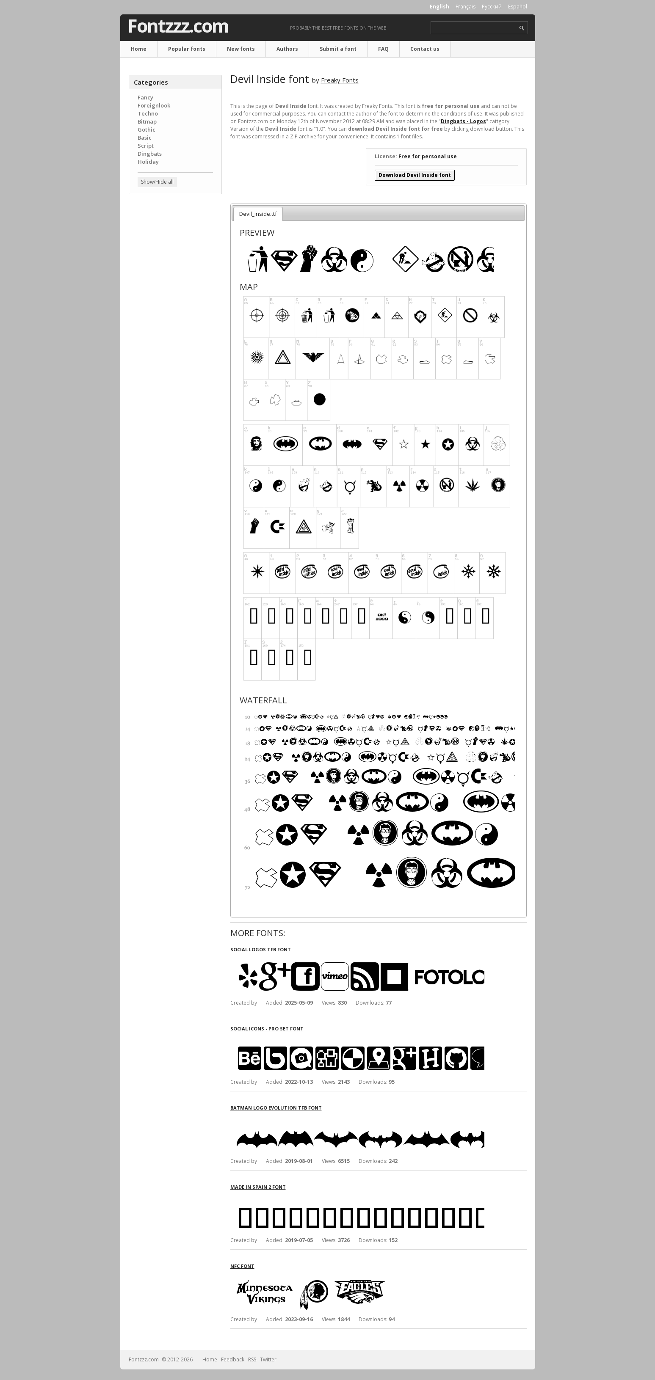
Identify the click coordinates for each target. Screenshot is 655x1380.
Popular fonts (186, 48)
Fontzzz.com (178, 26)
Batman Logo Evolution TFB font (276, 1108)
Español (517, 6)
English (439, 6)
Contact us (424, 48)
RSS (252, 1359)
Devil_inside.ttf (258, 214)
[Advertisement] (175, 336)
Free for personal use (427, 156)
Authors (287, 48)
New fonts (241, 48)
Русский (492, 6)
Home (138, 48)
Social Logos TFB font (260, 949)
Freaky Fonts (340, 80)
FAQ (383, 48)
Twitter (268, 1359)
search (522, 28)
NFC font (242, 1266)
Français (465, 6)
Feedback (232, 1359)
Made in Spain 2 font (258, 1187)
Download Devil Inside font (415, 175)
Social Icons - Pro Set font (267, 1028)
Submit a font (338, 48)
